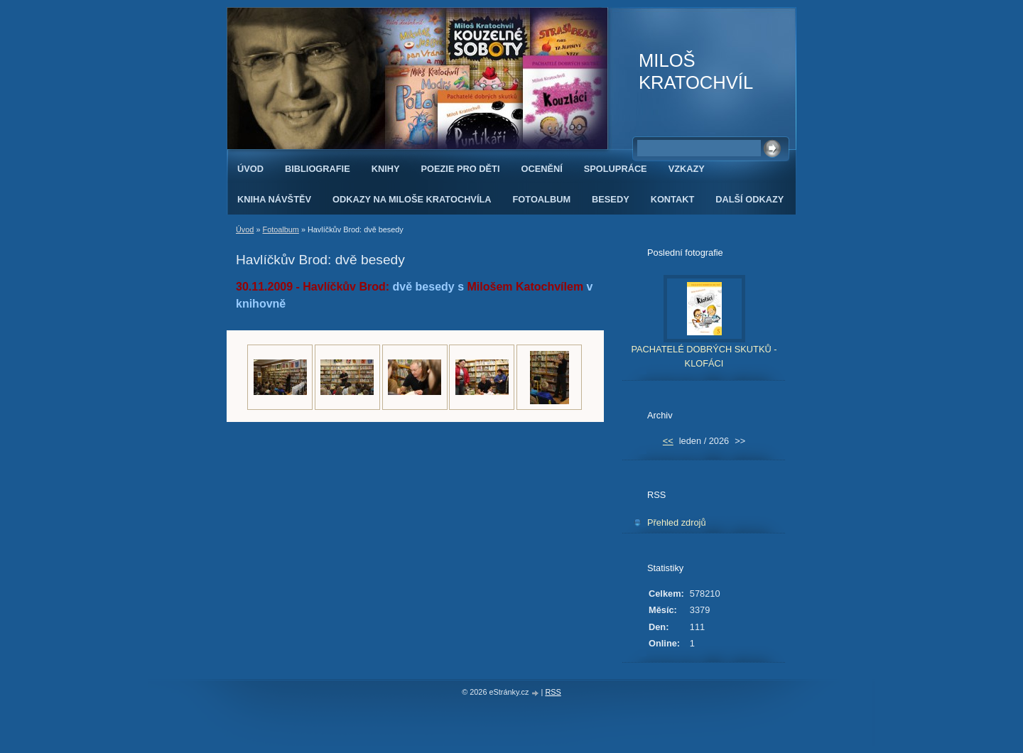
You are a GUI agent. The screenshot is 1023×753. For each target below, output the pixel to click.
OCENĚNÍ (541, 168)
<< (668, 440)
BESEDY (610, 199)
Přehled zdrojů (676, 522)
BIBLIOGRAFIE (317, 168)
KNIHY (386, 168)
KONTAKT (673, 199)
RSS (553, 692)
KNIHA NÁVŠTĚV (274, 199)
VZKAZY (687, 168)
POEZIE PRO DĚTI (460, 168)
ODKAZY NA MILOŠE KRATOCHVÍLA (411, 199)
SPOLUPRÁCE (615, 168)
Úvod (250, 168)
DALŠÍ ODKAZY (749, 199)
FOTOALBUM (542, 199)
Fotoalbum (280, 229)
